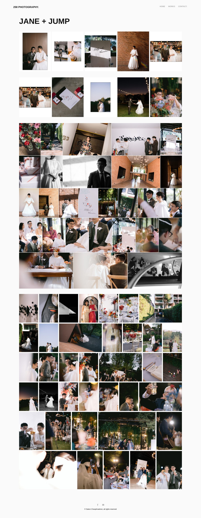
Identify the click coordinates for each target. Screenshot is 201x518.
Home (162, 6)
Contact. (182, 6)
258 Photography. (26, 7)
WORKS (171, 6)
